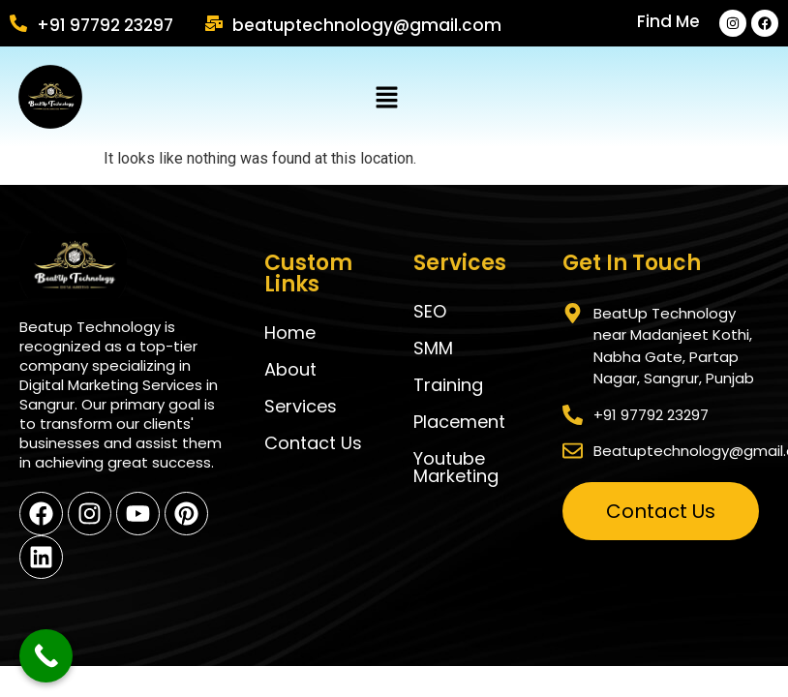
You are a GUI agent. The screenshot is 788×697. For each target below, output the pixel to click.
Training (448, 385)
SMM (433, 348)
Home (290, 332)
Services (300, 406)
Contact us (313, 443)
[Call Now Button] (46, 655)
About (290, 369)
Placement (459, 421)
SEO (429, 311)
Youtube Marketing (456, 467)
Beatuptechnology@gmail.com (366, 25)
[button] (386, 98)
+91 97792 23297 (105, 25)
